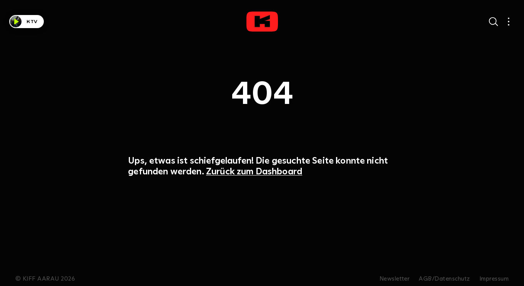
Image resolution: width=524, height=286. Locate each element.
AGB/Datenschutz (444, 279)
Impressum (494, 279)
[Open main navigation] (508, 21)
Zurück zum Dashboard (254, 171)
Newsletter (394, 279)
